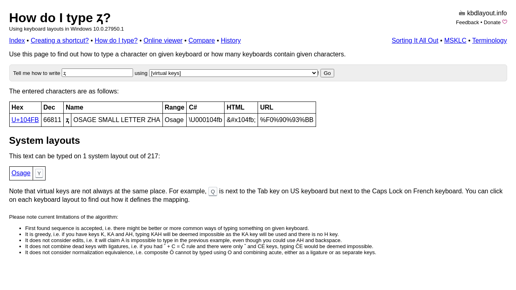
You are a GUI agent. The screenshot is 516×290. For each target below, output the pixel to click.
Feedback (467, 22)
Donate (492, 22)
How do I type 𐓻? (60, 17)
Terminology (489, 40)
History (231, 40)
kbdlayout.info (487, 13)
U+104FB (25, 119)
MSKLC (455, 40)
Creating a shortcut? (60, 40)
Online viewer (163, 40)
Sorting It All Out (415, 40)
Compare (201, 40)
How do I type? (116, 40)
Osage (21, 173)
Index (17, 40)
